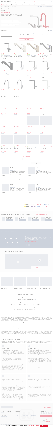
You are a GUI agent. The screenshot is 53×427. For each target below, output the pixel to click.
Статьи (24, 418)
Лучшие (14, 24)
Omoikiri (2, 6)
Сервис (22, 4)
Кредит (28, 4)
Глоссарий (16, 415)
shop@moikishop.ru (44, 419)
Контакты (50, 4)
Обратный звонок (34, 1)
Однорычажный (17, 34)
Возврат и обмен (25, 415)
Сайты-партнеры (33, 415)
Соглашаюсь (44, 425)
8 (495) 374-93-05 (18, 2)
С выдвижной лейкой (4, 24)
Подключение (25, 414)
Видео (32, 414)
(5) (38, 54)
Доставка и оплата (14, 4)
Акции (18, 24)
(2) (25, 146)
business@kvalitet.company (45, 421)
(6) (51, 146)
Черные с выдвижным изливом (5, 22)
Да (28, 35)
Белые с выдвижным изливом (16, 22)
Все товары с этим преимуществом (31, 241)
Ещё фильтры (26, 39)
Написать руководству (46, 416)
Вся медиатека (39, 267)
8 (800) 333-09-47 (25, 2)
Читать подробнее (6, 206)
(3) (25, 54)
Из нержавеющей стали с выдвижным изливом (8, 25)
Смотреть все (49, 274)
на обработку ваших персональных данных (35, 425)
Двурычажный (25, 34)
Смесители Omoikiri (6, 6)
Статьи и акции (42, 4)
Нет (34, 35)
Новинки (10, 24)
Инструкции (17, 414)
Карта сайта (32, 418)
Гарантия (35, 4)
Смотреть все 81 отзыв (47, 163)
